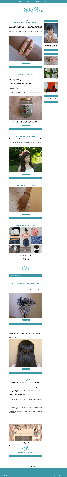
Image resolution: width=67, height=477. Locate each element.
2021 (51, 104)
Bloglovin (28, 452)
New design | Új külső (25, 380)
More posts (39, 461)
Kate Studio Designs (62, 475)
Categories (37, 1)
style (11, 276)
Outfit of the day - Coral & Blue (25, 225)
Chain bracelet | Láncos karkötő (26, 185)
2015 (51, 111)
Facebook (18, 452)
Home (20, 1)
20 (40, 178)
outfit (22, 275)
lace (17, 275)
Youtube (25, 452)
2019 (51, 106)
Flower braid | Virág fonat (26, 331)
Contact (32, 1)
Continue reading (25, 63)
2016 (51, 110)
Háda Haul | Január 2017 (51, 66)
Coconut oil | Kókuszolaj (25, 74)
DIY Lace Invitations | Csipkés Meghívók (51, 79)
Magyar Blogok (32, 452)
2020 (51, 105)
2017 (51, 109)
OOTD (19, 275)
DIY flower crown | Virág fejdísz (25, 136)
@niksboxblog (33, 466)
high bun (14, 275)
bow (11, 275)
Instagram (21, 452)
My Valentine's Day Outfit (51, 92)
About (24, 1)
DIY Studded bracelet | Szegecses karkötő (25, 23)
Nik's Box (5, 475)
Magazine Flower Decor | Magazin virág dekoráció (26, 283)
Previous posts (12, 461)
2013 (51, 114)
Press (28, 1)
